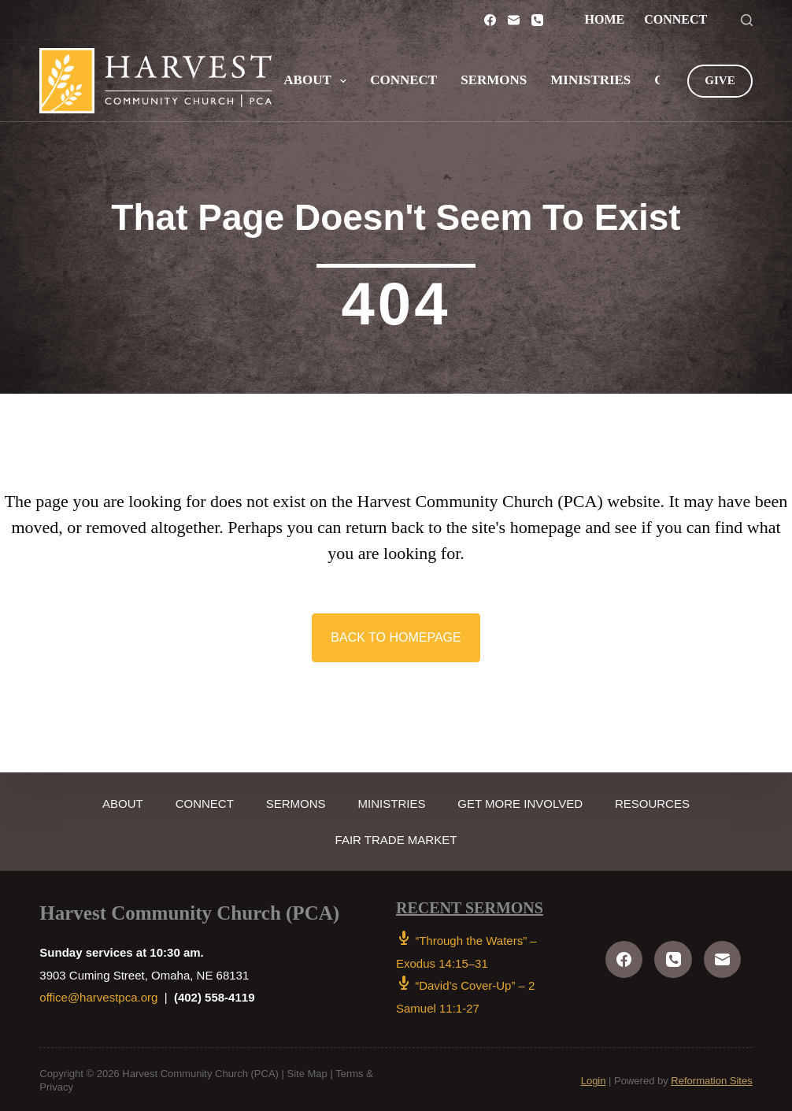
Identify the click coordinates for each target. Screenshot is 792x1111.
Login (593, 1077)
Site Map (307, 1071)
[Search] (747, 20)
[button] (395, 636)
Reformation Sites (711, 1077)
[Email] (514, 20)
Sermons (494, 79)
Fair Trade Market (396, 836)
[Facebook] (490, 20)
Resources (675, 800)
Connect (675, 19)
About (318, 81)
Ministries (590, 79)
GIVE (720, 80)
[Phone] (537, 20)
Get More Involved (534, 800)
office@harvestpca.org (98, 995)
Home (605, 19)
